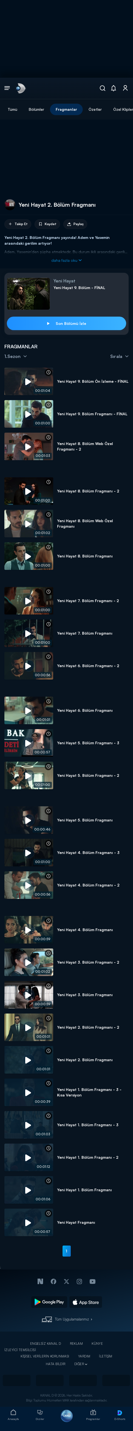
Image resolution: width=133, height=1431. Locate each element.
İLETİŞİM (105, 1356)
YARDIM (84, 1356)
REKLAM (76, 1343)
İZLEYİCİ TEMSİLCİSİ (20, 1350)
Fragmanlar (66, 109)
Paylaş (75, 224)
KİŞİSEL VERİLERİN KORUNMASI (45, 1356)
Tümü (12, 109)
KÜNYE (97, 1343)
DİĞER (79, 1364)
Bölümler (36, 109)
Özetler (95, 109)
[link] (20, 88)
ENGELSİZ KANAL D (45, 1343)
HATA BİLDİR (56, 1364)
